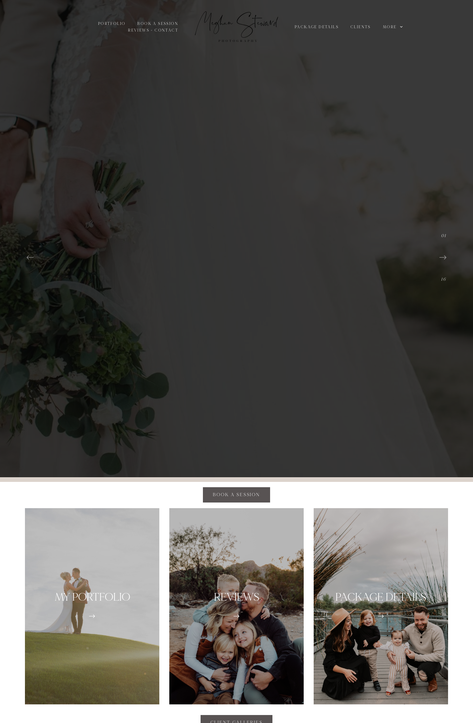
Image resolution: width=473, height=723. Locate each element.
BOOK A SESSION (157, 23)
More (392, 27)
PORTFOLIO (112, 23)
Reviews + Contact (153, 30)
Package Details (317, 27)
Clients (361, 27)
